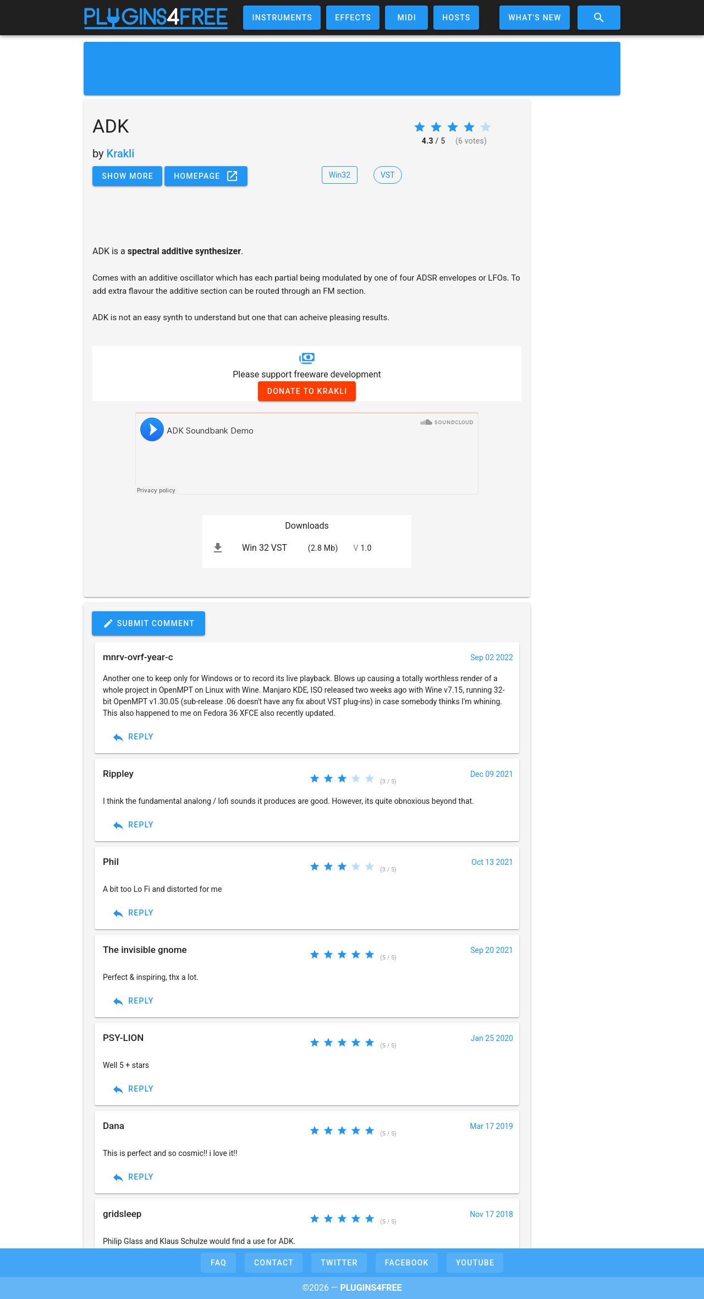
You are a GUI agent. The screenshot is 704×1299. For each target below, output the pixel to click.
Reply (133, 737)
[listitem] (306, 548)
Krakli (121, 153)
